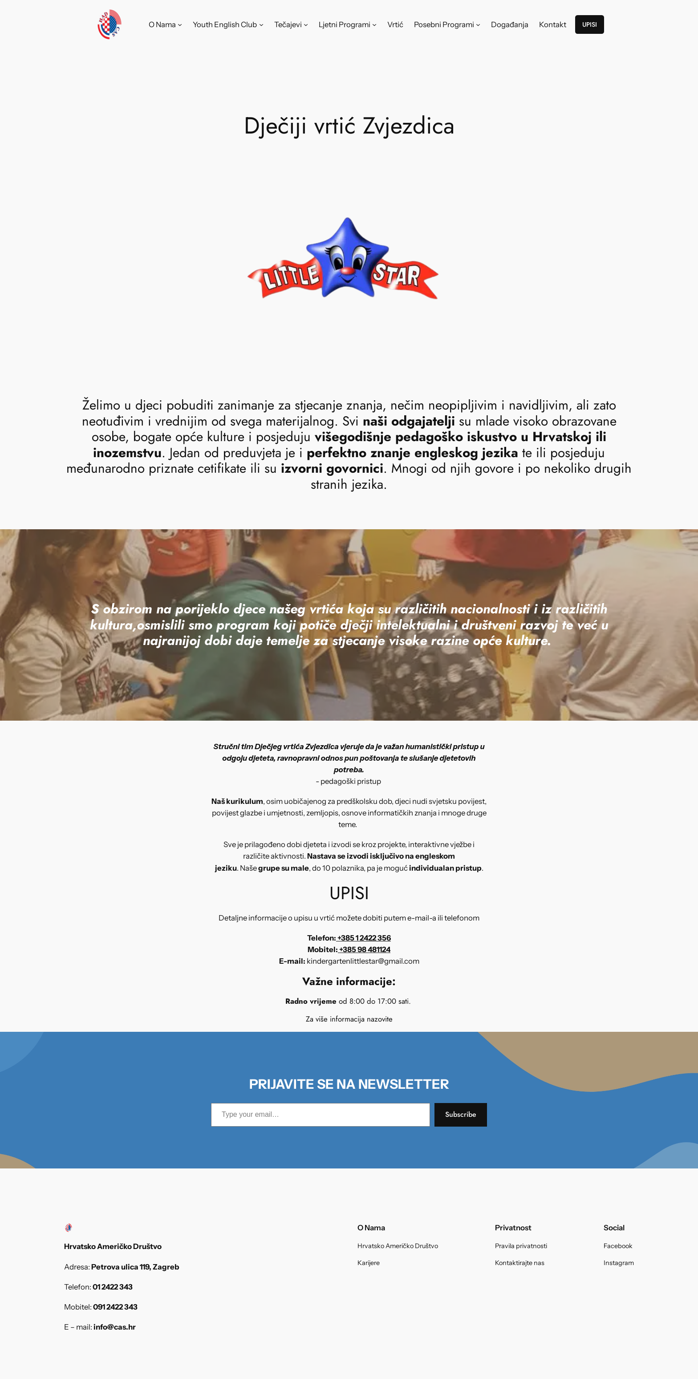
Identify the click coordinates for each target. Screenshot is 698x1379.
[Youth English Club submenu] (261, 24)
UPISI (589, 24)
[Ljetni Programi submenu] (374, 24)
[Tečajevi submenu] (306, 24)
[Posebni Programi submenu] (478, 24)
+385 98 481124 (364, 949)
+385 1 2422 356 (363, 937)
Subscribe (460, 1114)
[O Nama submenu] (180, 24)
